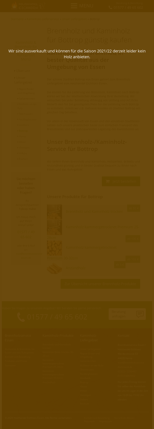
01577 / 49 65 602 (26, 234)
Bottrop (95, 19)
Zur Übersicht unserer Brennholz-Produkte (100, 283)
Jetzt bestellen (120, 181)
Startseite (17, 19)
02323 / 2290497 (127, 371)
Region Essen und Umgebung (90, 355)
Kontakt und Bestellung (17, 356)
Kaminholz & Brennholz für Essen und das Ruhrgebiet (20, 350)
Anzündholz (49, 382)
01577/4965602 (126, 376)
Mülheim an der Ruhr (91, 365)
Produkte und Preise (16, 361)
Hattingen (23, 147)
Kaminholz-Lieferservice (43, 19)
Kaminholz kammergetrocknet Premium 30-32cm (53, 374)
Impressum (105, 421)
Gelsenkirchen (26, 98)
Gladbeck (23, 125)
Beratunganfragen (119, 313)
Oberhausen (25, 114)
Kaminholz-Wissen (124, 418)
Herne (21, 136)
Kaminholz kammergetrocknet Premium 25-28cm (53, 363)
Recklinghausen (26, 119)
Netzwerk (89, 421)
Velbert (22, 153)
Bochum (22, 159)
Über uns (22, 71)
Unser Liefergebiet (74, 19)
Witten (21, 142)
